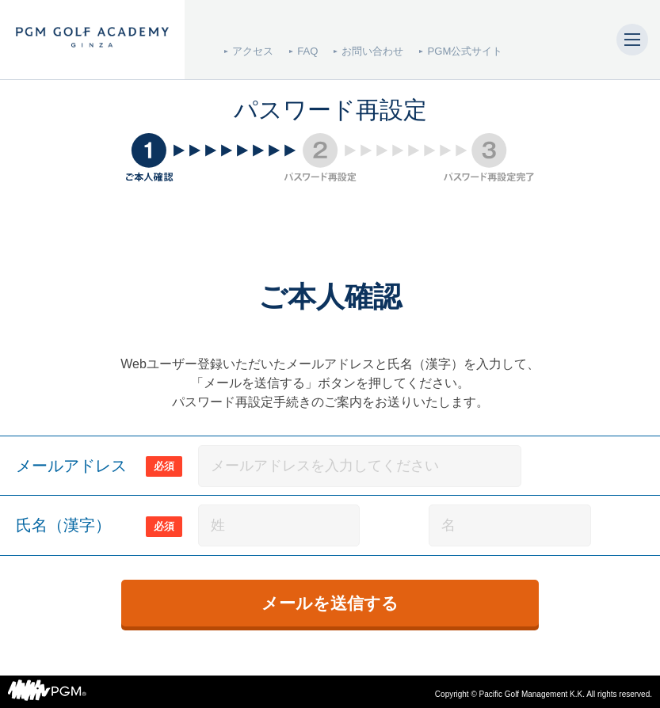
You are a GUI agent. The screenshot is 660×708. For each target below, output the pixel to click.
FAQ (307, 51)
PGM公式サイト (464, 51)
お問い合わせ (372, 51)
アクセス (252, 51)
